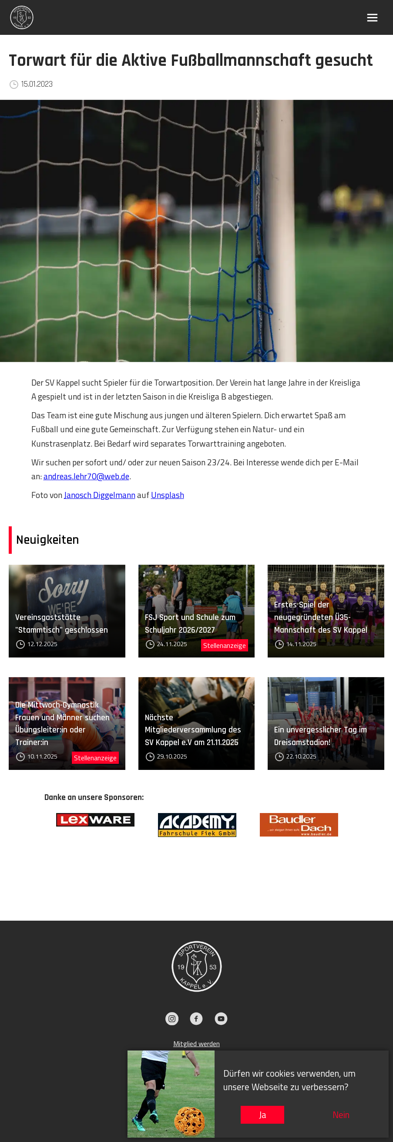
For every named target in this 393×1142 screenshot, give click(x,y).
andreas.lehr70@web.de (86, 476)
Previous (38, 853)
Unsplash (167, 494)
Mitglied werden (196, 1043)
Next (355, 853)
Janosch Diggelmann (99, 494)
